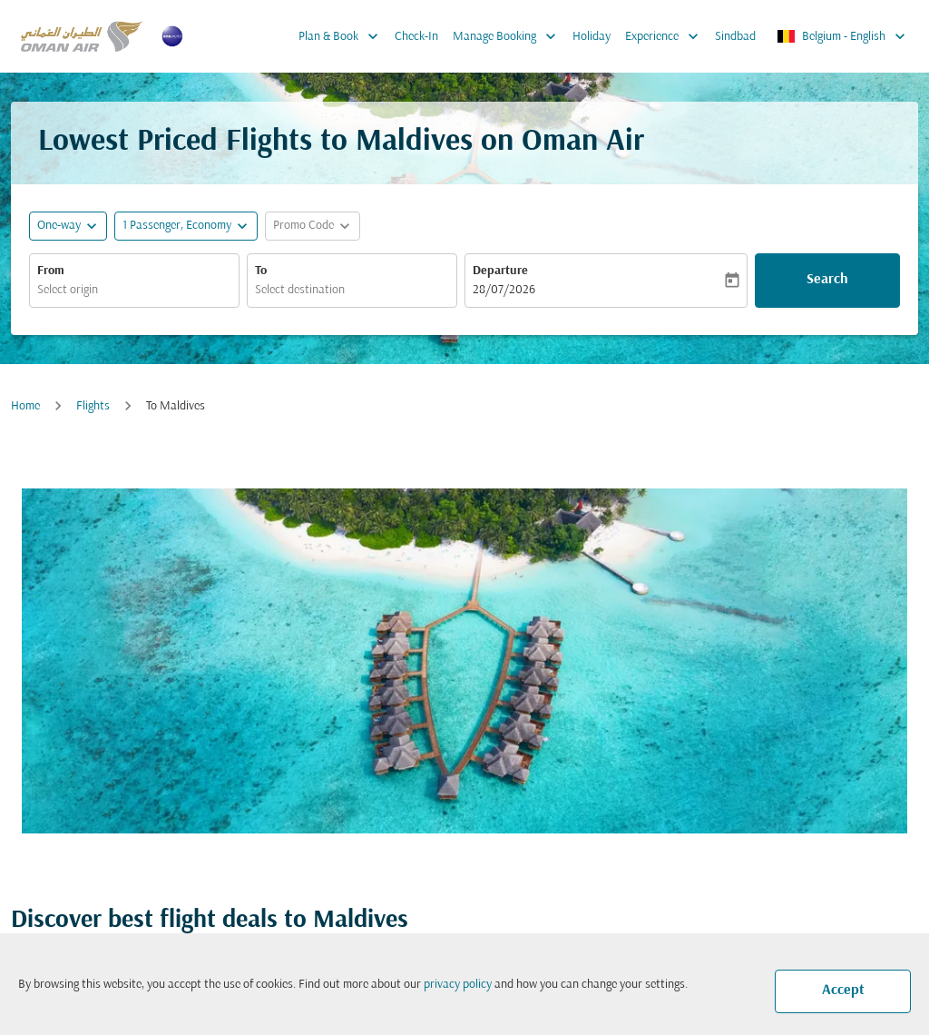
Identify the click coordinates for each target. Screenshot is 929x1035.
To (261, 271)
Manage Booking (509, 36)
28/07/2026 (504, 290)
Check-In (416, 37)
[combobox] (134, 290)
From (50, 271)
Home (25, 406)
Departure (500, 271)
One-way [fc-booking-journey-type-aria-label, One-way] (59, 225)
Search (827, 279)
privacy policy (458, 984)
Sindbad (735, 37)
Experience (666, 36)
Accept (843, 990)
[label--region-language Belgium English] (842, 36)
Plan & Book (342, 36)
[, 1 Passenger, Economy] (176, 225)
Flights (93, 406)
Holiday (591, 37)
